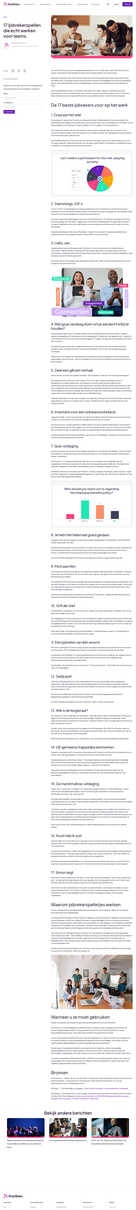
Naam (6, 93)
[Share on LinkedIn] (13, 71)
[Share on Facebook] (24, 71)
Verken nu (68, 1174)
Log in (116, 4)
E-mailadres (8, 102)
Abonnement (82, 4)
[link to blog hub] (5, 17)
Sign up (127, 4)
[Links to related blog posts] (26, 1133)
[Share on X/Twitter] (19, 71)
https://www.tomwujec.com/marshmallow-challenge (106, 1088)
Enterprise (95, 4)
